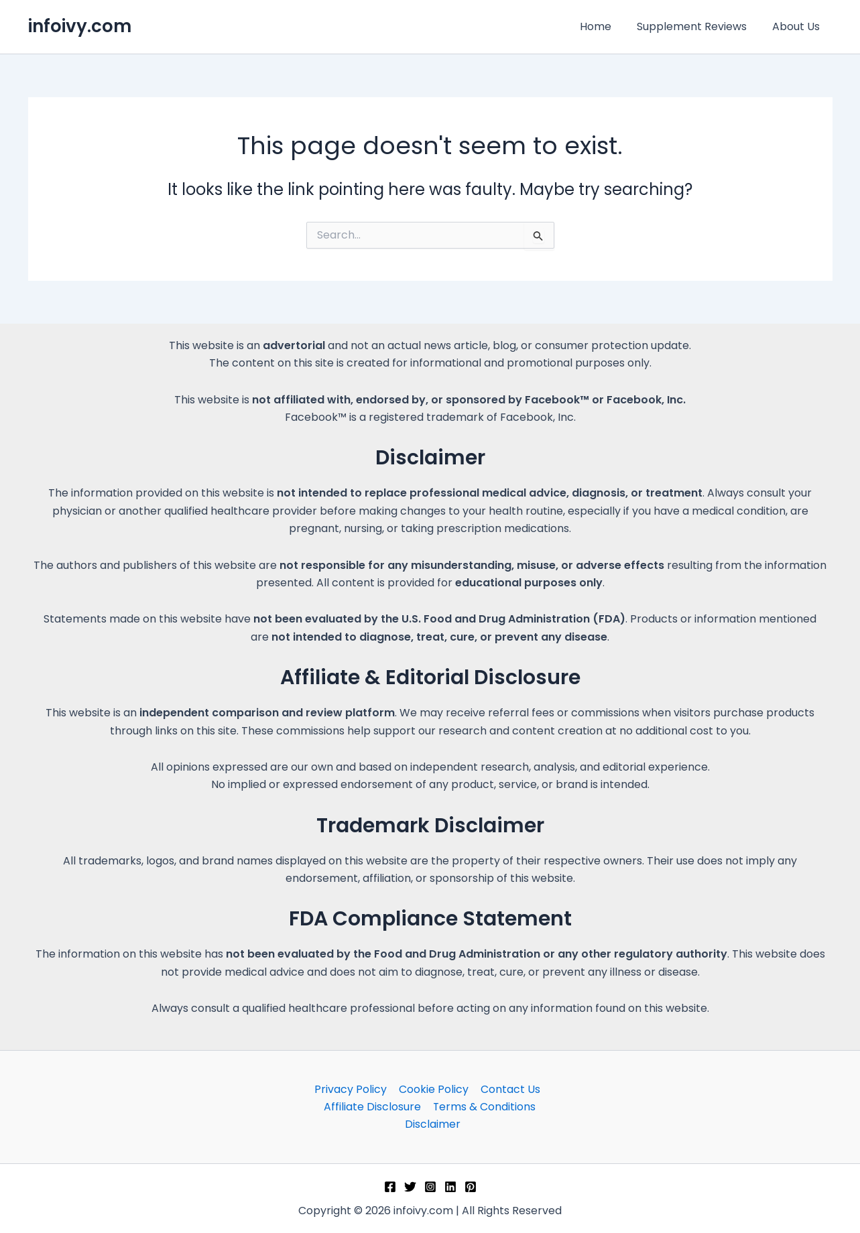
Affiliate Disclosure (373, 1106)
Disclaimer (432, 1124)
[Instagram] (430, 1187)
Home (605, 26)
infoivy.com (79, 26)
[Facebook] (390, 1187)
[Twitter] (410, 1187)
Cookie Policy (434, 1088)
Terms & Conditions (484, 1106)
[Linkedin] (450, 1187)
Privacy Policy (352, 1088)
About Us (798, 26)
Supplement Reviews (698, 26)
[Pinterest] (471, 1187)
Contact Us (509, 1088)
